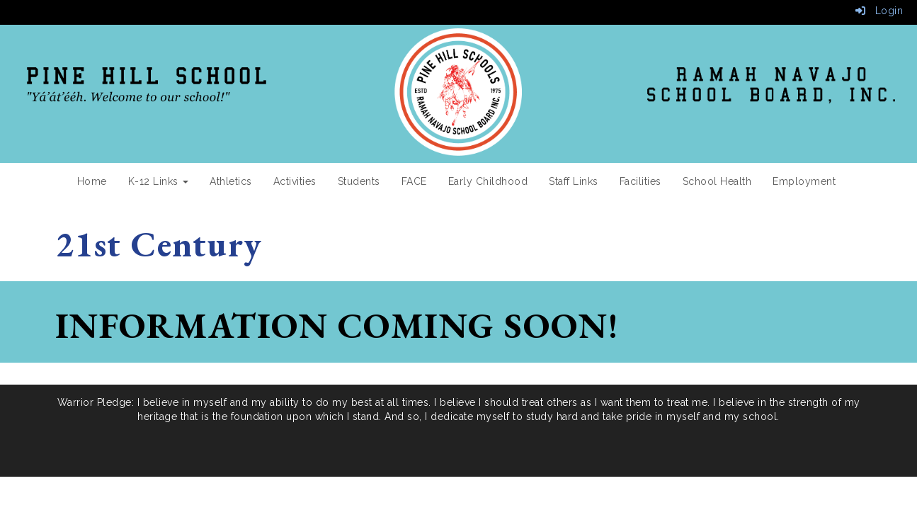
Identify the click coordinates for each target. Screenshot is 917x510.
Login (879, 10)
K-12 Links (158, 181)
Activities (295, 181)
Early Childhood (488, 181)
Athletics (231, 181)
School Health (717, 181)
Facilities (640, 181)
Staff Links (573, 181)
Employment (804, 181)
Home (92, 181)
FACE (414, 181)
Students (359, 181)
